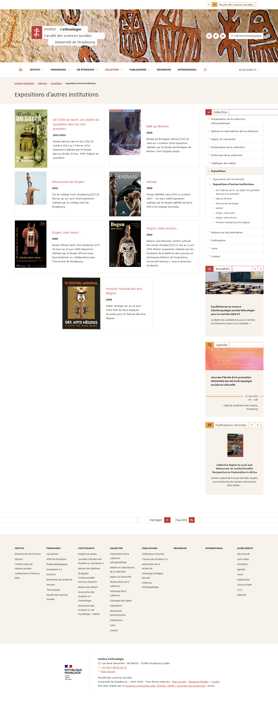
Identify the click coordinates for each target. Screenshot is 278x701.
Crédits (215, 681)
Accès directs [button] (249, 70)
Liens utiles (243, 559)
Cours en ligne (244, 584)
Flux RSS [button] (181, 520)
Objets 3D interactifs (120, 576)
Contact (114, 630)
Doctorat (51, 574)
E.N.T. (240, 589)
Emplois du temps (87, 554)
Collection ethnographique (246, 35)
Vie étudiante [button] (87, 70)
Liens (112, 625)
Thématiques (53, 589)
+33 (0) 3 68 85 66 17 (114, 667)
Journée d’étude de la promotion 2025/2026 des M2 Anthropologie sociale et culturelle (231, 381)
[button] (205, 69)
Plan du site (179, 681)
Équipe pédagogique (57, 564)
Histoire (19, 559)
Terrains (50, 584)
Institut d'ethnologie (24, 83)
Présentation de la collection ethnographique (119, 558)
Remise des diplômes (89, 568)
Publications (116, 620)
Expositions (56, 83)
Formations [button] (60, 70)
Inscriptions (52, 554)
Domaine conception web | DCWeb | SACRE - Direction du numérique (165, 685)
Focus (240, 574)
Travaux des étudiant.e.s (155, 559)
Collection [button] (114, 70)
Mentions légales (198, 681)
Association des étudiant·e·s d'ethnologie (86, 596)
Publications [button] (140, 70)
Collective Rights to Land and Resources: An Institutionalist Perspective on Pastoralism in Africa (234, 468)
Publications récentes (153, 554)
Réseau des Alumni (88, 587)
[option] (234, 304)
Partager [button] (156, 520)
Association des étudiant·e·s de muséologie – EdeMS (89, 610)
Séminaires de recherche (59, 579)
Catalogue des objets (121, 600)
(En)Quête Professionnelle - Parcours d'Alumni (87, 577)
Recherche (164, 69)
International (187, 69)
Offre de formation (56, 559)
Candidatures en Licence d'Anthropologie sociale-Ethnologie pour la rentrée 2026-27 (233, 310)
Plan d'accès (243, 554)
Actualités (242, 564)
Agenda (241, 569)
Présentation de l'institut (28, 554)
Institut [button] (37, 70)
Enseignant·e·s (54, 569)
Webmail (241, 594)
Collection (42, 83)
